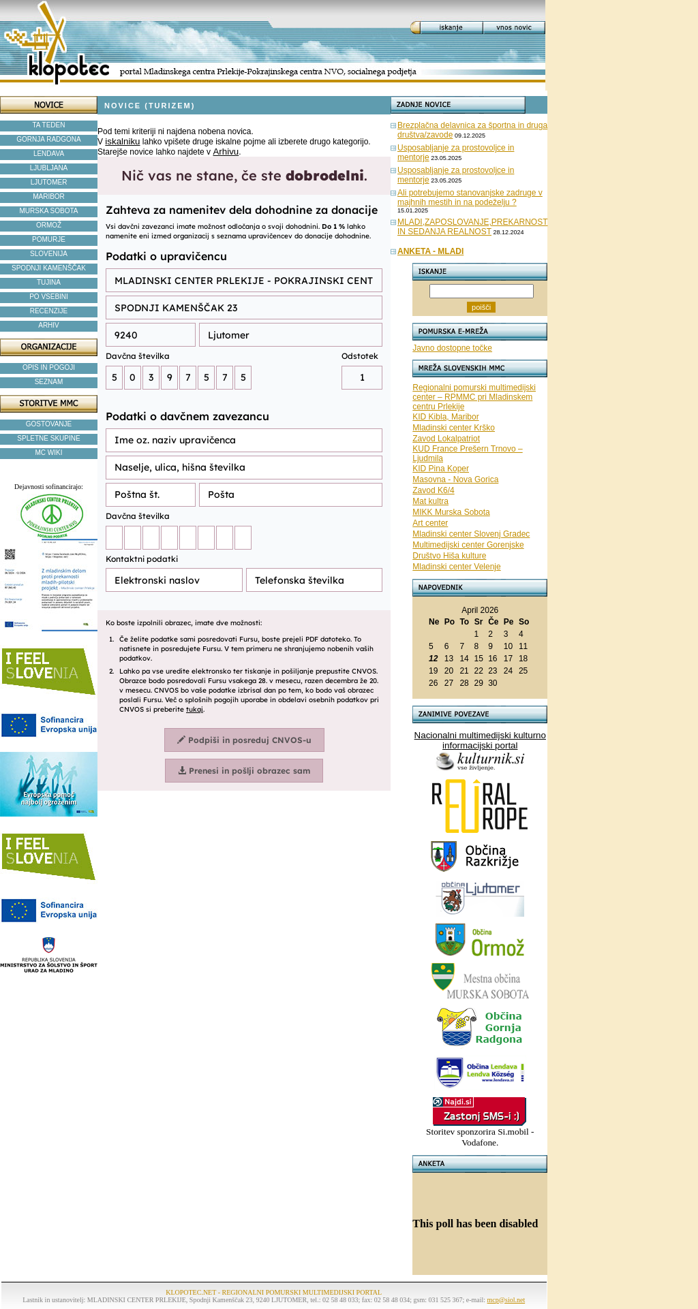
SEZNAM (49, 381)
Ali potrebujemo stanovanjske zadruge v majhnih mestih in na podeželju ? (470, 197)
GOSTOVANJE (49, 424)
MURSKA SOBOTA (49, 211)
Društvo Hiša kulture (449, 556)
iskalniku (122, 141)
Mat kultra (430, 501)
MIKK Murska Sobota (450, 512)
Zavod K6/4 (433, 490)
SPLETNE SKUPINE (48, 438)
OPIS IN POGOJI (48, 367)
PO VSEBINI (48, 296)
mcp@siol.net (506, 1300)
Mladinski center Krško (453, 427)
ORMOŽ (48, 225)
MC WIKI (49, 452)
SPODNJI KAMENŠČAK (49, 268)
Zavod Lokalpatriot (446, 438)
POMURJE (48, 239)
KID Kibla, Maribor (445, 417)
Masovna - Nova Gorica (455, 479)
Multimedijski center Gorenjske (468, 545)
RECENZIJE (49, 311)
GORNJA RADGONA (48, 139)
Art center (430, 523)
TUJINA (49, 282)
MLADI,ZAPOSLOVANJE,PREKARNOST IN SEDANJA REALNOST (472, 226)
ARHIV (48, 325)
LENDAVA (48, 153)
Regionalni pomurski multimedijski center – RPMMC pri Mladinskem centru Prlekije (474, 397)
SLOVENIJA (48, 253)
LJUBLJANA (49, 168)
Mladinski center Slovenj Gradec (471, 534)
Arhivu (226, 151)
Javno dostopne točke (452, 348)
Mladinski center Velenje (456, 566)
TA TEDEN (49, 125)
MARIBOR (49, 196)
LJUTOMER (49, 182)
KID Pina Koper (440, 468)
